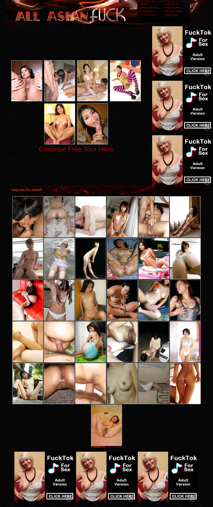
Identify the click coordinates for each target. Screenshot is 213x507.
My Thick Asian (146, 11)
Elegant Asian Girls (148, 7)
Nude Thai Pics (172, 7)
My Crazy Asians (173, 11)
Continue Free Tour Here (76, 149)
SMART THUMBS (114, 447)
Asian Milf (144, 4)
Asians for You (172, 4)
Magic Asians (171, 15)
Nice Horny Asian (147, 15)
